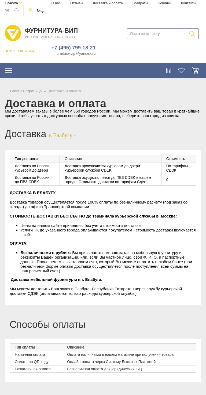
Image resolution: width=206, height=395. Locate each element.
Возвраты (140, 3)
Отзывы (76, 3)
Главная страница (26, 91)
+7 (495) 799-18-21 (73, 47)
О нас (56, 3)
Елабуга (11, 3)
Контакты (188, 3)
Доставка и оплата (108, 3)
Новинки (164, 3)
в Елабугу (60, 135)
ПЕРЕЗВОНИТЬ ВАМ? (20, 51)
